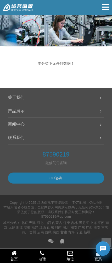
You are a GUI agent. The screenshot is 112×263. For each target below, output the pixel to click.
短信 (70, 255)
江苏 (101, 223)
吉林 (74, 223)
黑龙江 (84, 223)
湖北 (66, 227)
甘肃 (63, 232)
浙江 (19, 227)
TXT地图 (79, 203)
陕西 (56, 232)
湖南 (73, 227)
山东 (50, 227)
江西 (42, 227)
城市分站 (10, 223)
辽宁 (66, 223)
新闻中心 (16, 124)
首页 (14, 255)
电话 (42, 255)
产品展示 (16, 111)
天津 (32, 223)
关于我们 (16, 97)
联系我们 (16, 137)
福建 (34, 227)
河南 (58, 227)
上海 (93, 223)
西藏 (48, 232)
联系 (98, 255)
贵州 (32, 232)
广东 (81, 227)
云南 (40, 232)
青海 (71, 232)
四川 (25, 232)
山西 (47, 223)
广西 (89, 227)
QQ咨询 (56, 178)
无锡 (11, 227)
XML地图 (95, 203)
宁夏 (79, 232)
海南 (96, 227)
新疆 (87, 232)
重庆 (104, 227)
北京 (24, 223)
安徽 (27, 227)
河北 (40, 223)
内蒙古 (57, 223)
